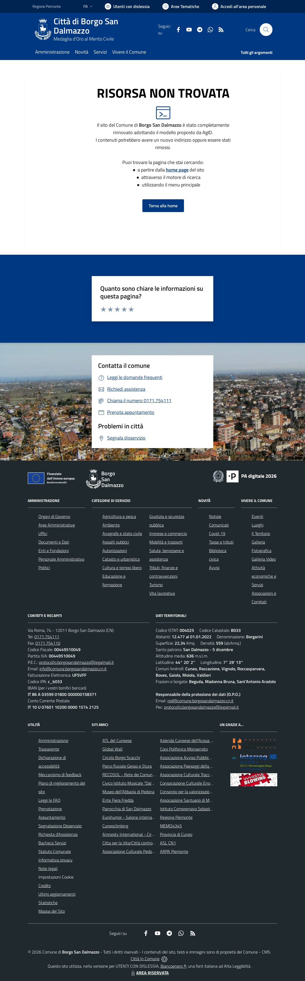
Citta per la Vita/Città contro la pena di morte (142, 843)
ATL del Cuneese (117, 740)
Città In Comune (145, 958)
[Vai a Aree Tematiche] (181, 6)
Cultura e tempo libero (122, 567)
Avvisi (214, 567)
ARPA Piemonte (174, 851)
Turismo (156, 584)
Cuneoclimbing (115, 826)
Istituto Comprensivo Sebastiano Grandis (196, 808)
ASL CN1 (168, 843)
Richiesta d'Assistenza (58, 834)
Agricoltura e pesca (119, 516)
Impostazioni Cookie (56, 877)
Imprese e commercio (168, 533)
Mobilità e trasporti (166, 542)
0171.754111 (46, 636)
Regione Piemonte (176, 817)
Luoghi (257, 525)
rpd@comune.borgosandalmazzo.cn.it (200, 700)
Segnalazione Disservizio (60, 826)
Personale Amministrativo (61, 559)
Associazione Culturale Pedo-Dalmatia (136, 851)
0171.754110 (47, 643)
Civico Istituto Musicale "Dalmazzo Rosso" (139, 783)
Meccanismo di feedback (60, 774)
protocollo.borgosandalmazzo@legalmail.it (76, 662)
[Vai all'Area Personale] (239, 6)
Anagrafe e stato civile (122, 533)
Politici (44, 567)
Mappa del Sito (51, 911)
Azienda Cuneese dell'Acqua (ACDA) (191, 740)
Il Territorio (261, 533)
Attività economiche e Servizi (264, 576)
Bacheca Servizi (52, 843)
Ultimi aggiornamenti (56, 894)
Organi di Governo (54, 516)
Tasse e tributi (221, 542)
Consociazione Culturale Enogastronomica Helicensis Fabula (213, 783)
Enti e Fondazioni (53, 550)
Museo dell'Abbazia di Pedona (128, 791)
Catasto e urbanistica (121, 559)
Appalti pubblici (115, 542)
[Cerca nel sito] (266, 29)
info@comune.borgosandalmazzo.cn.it (73, 668)
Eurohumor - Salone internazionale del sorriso (142, 817)
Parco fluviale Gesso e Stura (127, 766)
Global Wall (112, 749)
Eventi (257, 516)
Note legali (48, 868)
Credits (44, 885)
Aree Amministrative (56, 525)
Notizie (215, 516)
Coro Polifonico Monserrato (184, 749)
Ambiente (111, 525)
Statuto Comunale (54, 851)
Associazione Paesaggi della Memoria (193, 766)
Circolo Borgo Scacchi (121, 757)
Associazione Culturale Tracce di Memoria (196, 774)
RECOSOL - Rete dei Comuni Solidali (134, 774)
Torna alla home (163, 205)
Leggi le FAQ (49, 800)
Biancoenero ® (173, 966)
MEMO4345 (171, 826)
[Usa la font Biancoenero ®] (127, 6)
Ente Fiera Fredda (118, 800)
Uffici (42, 533)
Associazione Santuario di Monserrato (193, 800)
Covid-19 (217, 533)
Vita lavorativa (162, 593)
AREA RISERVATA (149, 973)
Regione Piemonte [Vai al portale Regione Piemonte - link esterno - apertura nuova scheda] (47, 6)
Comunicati (219, 525)
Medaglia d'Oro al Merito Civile (84, 38)
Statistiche (48, 902)
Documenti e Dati (53, 542)
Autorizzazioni (114, 550)
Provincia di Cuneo (176, 834)
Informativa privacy (55, 860)
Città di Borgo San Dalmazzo (86, 26)
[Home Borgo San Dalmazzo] (95, 30)
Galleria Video (264, 559)
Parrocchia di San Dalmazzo (126, 808)
